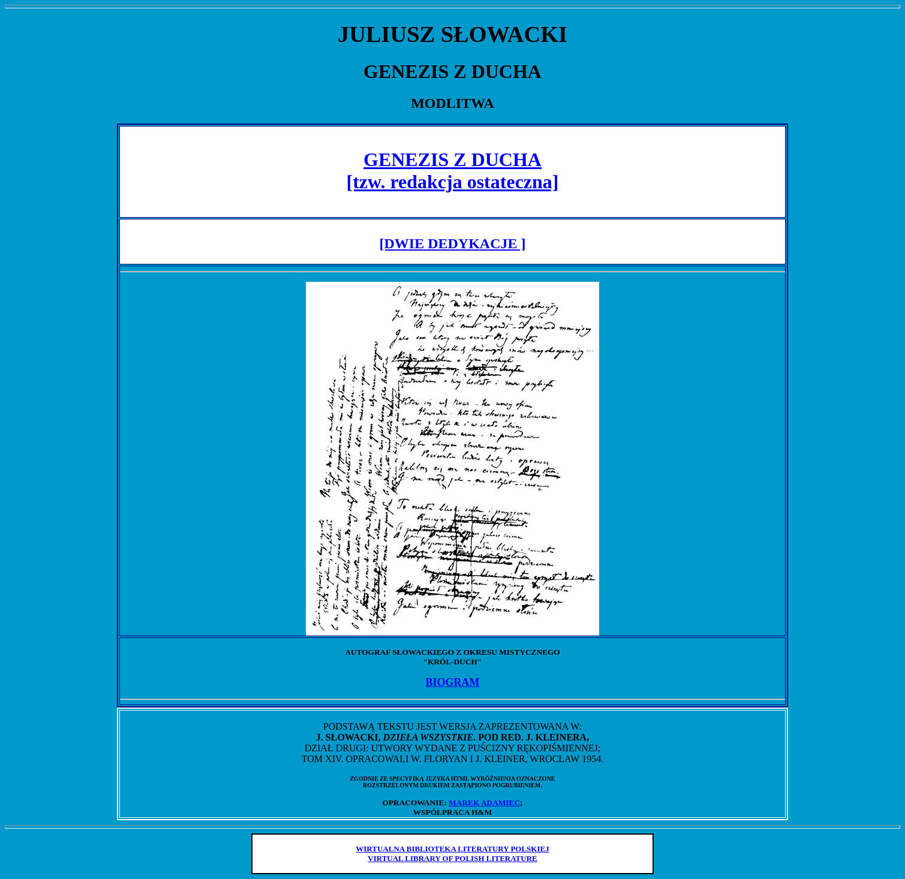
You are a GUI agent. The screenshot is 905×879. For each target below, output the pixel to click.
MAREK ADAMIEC (484, 802)
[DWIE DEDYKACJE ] (452, 243)
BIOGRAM (453, 682)
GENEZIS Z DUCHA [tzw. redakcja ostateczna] (453, 170)
